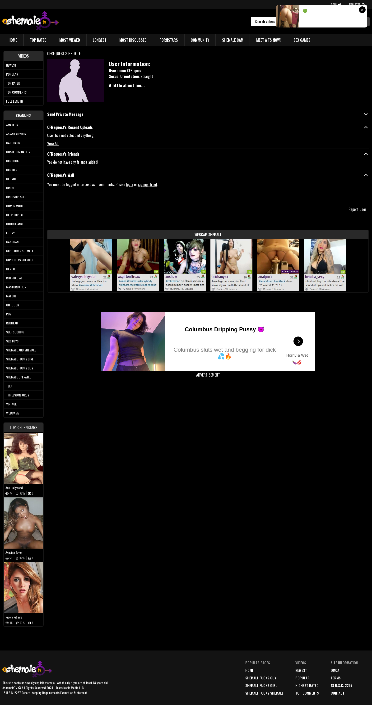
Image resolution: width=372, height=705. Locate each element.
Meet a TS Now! (268, 40)
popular (302, 677)
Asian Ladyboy (16, 133)
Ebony (10, 232)
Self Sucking (15, 331)
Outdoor (12, 304)
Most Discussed (133, 40)
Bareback (13, 142)
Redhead (12, 322)
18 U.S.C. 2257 (341, 685)
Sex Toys (12, 340)
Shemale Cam (232, 40)
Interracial (14, 277)
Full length (14, 101)
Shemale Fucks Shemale (264, 693)
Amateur (12, 124)
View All (53, 143)
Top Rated (38, 40)
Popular (12, 74)
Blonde (11, 178)
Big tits (11, 169)
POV (8, 313)
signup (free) (147, 184)
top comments (307, 693)
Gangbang (13, 241)
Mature (11, 295)
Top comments (16, 92)
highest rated (307, 685)
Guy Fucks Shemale (19, 259)
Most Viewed (69, 40)
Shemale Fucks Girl (19, 358)
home (249, 670)
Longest (100, 40)
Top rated (13, 83)
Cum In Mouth (15, 205)
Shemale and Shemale (21, 349)
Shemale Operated (19, 376)
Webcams (12, 412)
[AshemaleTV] (30, 21)
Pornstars (168, 40)
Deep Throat (14, 214)
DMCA (335, 670)
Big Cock (12, 160)
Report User (357, 209)
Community (200, 40)
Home (13, 40)
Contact (337, 693)
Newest (11, 65)
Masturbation (16, 286)
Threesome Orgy (17, 394)
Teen (9, 385)
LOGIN (335, 4)
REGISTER (357, 4)
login (129, 184)
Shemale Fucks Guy (19, 367)
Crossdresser (16, 196)
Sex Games (302, 40)
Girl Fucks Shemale (19, 250)
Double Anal (15, 223)
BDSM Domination (18, 151)
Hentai (10, 268)
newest (301, 670)
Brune (10, 187)
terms (336, 677)
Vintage (11, 403)
